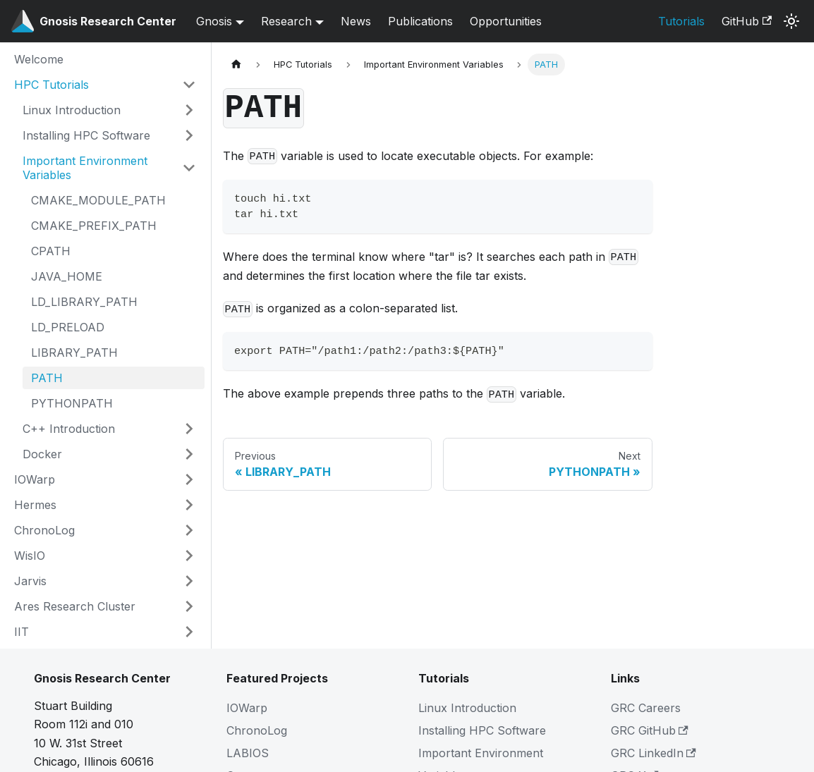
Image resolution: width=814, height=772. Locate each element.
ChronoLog (256, 730)
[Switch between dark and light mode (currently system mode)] (791, 21)
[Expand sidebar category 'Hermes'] (189, 505)
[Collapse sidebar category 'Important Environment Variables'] (189, 167)
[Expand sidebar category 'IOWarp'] (189, 479)
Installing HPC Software (482, 730)
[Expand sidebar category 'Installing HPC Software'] (189, 135)
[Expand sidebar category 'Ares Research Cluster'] (189, 606)
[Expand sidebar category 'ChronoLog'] (189, 530)
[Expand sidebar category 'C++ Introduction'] (189, 428)
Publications (420, 21)
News (356, 21)
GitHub (747, 21)
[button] (105, 84)
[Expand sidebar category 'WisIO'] (189, 555)
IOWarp (246, 708)
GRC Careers (646, 708)
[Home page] (236, 64)
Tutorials (681, 21)
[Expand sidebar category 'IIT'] (189, 631)
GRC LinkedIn (653, 753)
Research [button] (286, 21)
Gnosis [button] (214, 21)
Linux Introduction (467, 708)
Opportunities (506, 21)
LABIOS (247, 753)
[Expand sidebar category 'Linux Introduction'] (189, 110)
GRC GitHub (649, 730)
